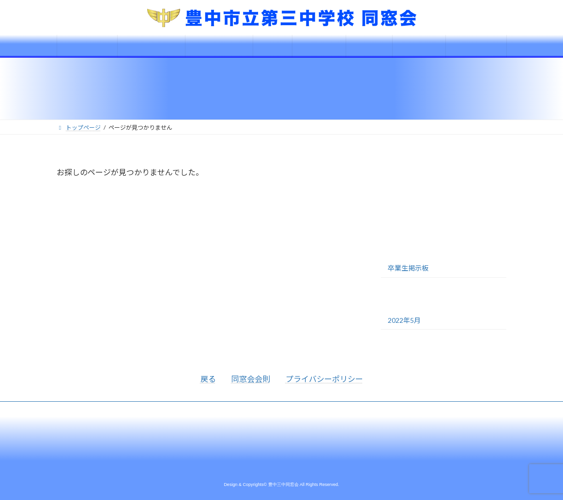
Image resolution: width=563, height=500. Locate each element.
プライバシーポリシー (324, 378)
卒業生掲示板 (408, 268)
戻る (208, 378)
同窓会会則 (250, 378)
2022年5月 (404, 320)
